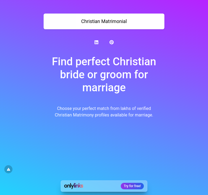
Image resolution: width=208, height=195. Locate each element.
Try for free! (132, 186)
